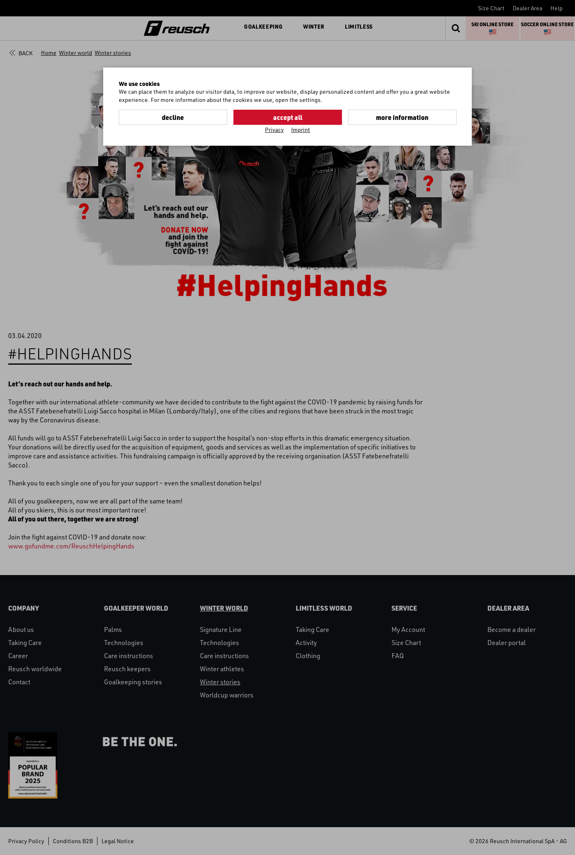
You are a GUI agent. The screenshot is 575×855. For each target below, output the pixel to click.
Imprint (300, 129)
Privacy (274, 129)
